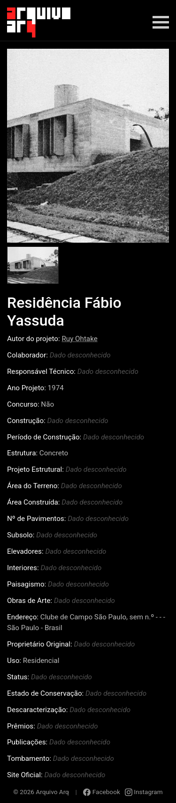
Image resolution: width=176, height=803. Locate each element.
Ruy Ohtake (79, 339)
